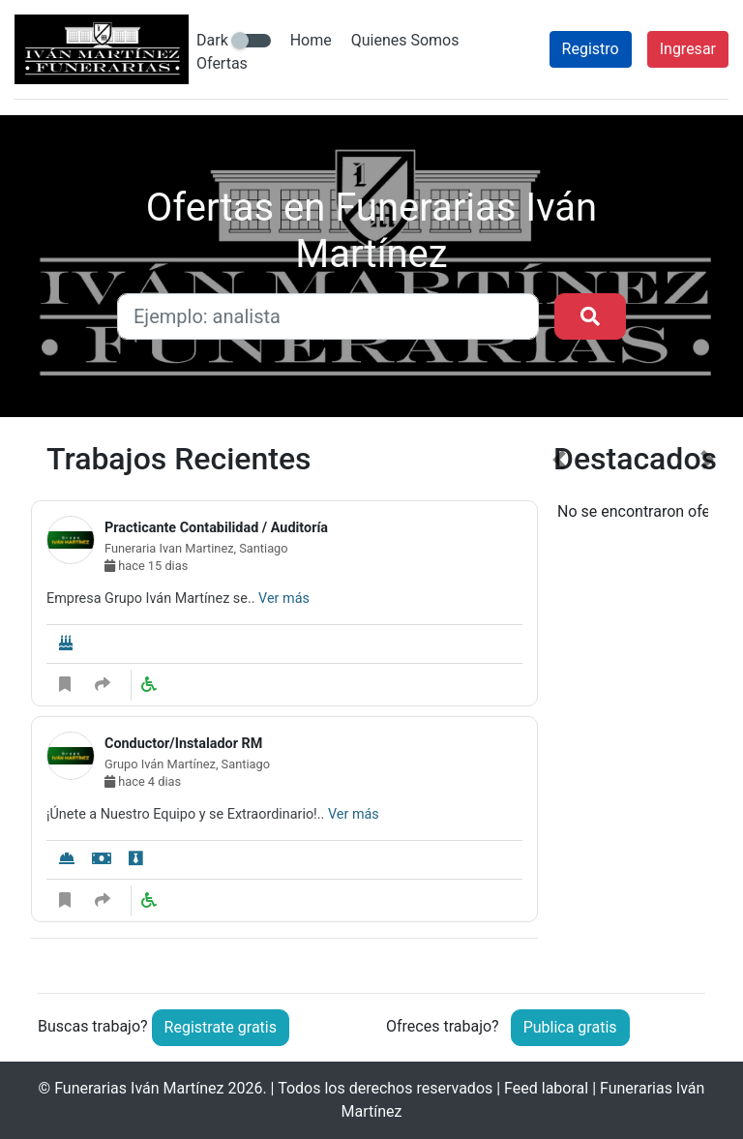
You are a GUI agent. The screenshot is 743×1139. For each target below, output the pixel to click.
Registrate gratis (220, 1027)
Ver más (284, 598)
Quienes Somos (405, 40)
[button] (559, 702)
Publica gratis (570, 1027)
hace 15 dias (146, 565)
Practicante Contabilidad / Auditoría (216, 528)
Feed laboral (546, 1088)
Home (311, 40)
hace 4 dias (142, 781)
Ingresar (688, 49)
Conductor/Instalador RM (183, 743)
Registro (590, 49)
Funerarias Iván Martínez (138, 1088)
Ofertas (222, 63)
